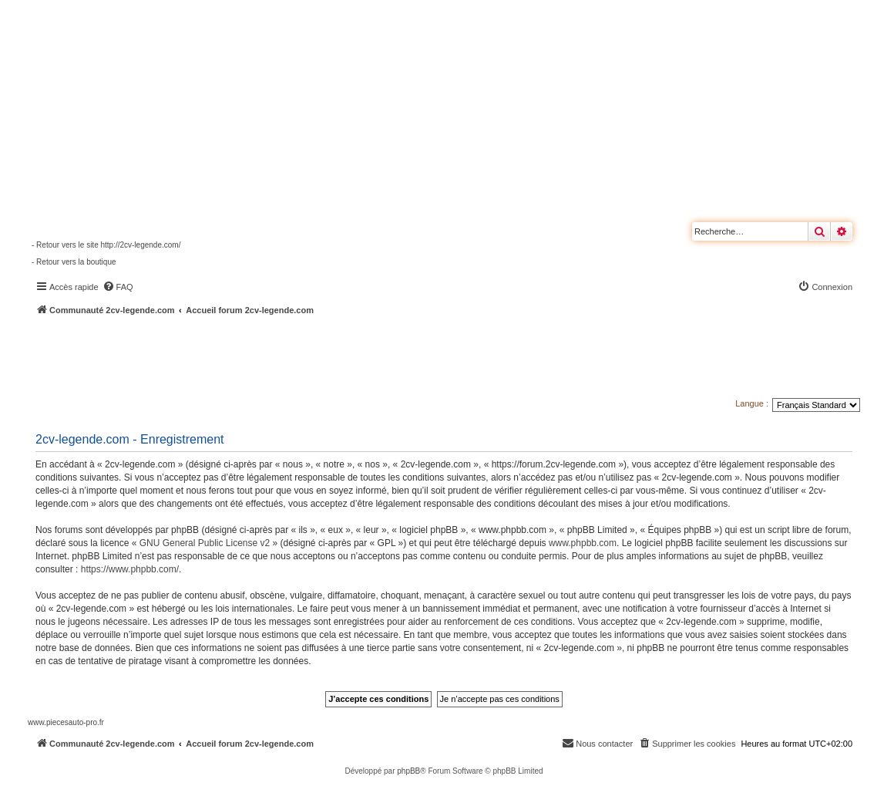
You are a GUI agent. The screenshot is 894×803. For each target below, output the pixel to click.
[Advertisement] (413, 358)
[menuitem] (118, 287)
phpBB (408, 771)
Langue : (751, 403)
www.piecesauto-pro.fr (66, 722)
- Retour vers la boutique (74, 262)
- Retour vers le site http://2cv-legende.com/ (106, 245)
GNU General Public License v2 (204, 543)
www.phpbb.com (583, 543)
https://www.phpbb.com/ (130, 569)
